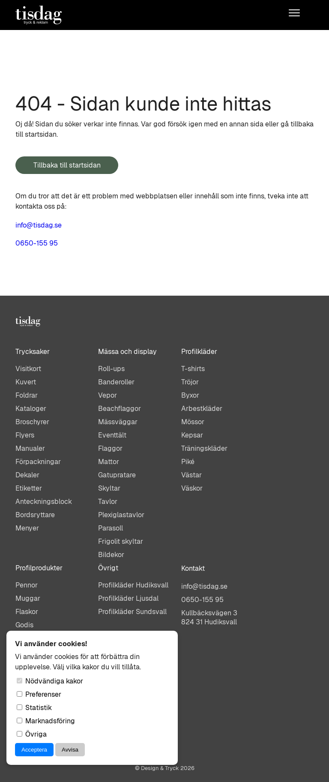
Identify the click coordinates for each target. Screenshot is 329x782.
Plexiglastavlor (121, 514)
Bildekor (111, 554)
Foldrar (26, 395)
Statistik (34, 707)
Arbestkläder (201, 408)
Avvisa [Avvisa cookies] (70, 749)
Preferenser (39, 694)
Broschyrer (32, 421)
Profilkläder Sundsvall (132, 611)
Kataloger (30, 408)
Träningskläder (204, 448)
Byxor (190, 395)
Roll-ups (111, 368)
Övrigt (108, 567)
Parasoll (110, 528)
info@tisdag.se (38, 225)
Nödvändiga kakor (50, 681)
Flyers (24, 435)
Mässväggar (118, 421)
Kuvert (25, 382)
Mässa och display (127, 351)
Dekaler (27, 474)
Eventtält (112, 435)
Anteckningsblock (43, 501)
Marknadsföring (46, 720)
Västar (191, 474)
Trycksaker (32, 351)
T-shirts (193, 368)
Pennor (26, 585)
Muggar (27, 598)
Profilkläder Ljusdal (128, 598)
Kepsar (192, 435)
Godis (24, 624)
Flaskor (26, 611)
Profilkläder (199, 351)
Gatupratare (117, 474)
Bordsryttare (35, 514)
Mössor (192, 421)
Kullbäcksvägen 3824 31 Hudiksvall (209, 617)
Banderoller (116, 382)
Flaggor (110, 448)
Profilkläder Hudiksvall (133, 585)
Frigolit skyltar (120, 541)
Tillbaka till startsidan (67, 165)
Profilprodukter (39, 567)
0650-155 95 (36, 243)
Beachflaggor (119, 408)
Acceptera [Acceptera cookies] (34, 749)
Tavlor (107, 501)
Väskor (192, 488)
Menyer (27, 528)
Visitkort (28, 368)
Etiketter (28, 488)
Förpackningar (38, 461)
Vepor (107, 395)
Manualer (30, 448)
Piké (187, 461)
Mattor (108, 461)
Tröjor (190, 382)
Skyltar (109, 488)
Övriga (32, 734)
